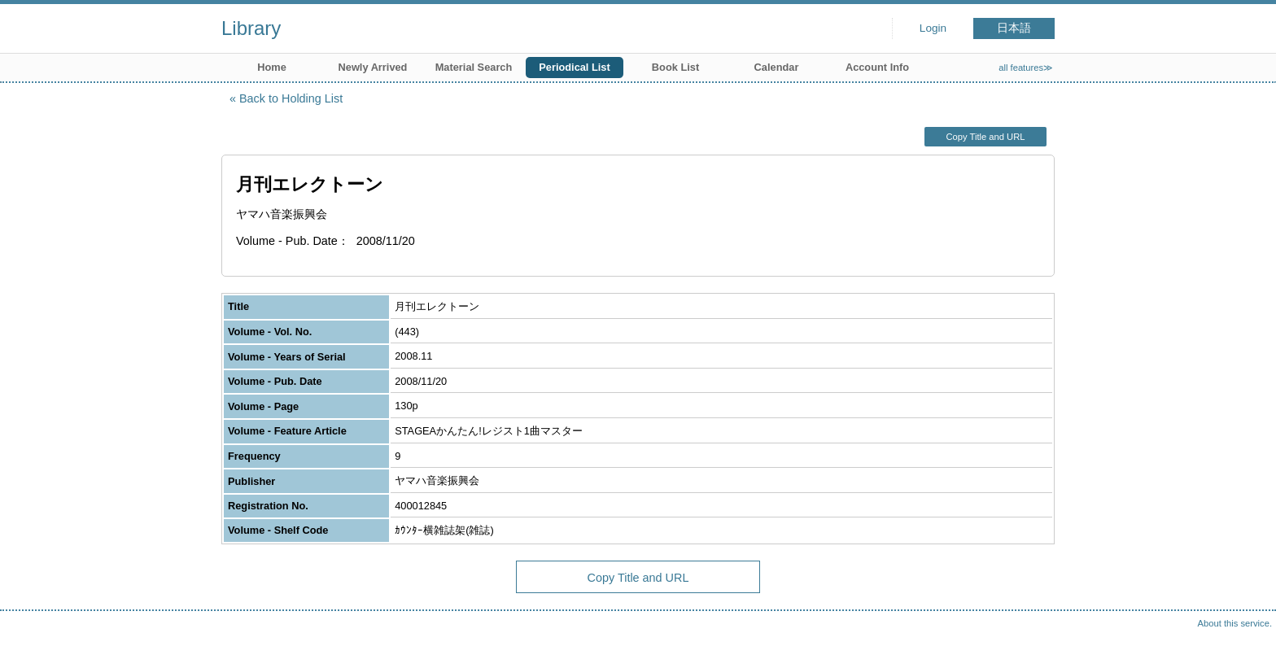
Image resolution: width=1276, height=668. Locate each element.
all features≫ (1026, 67)
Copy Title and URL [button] (985, 137)
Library (251, 28)
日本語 (1014, 28)
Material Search (474, 67)
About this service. (1235, 623)
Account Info (877, 67)
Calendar (776, 67)
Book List (675, 67)
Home (271, 67)
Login (933, 28)
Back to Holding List (291, 98)
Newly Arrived (373, 67)
